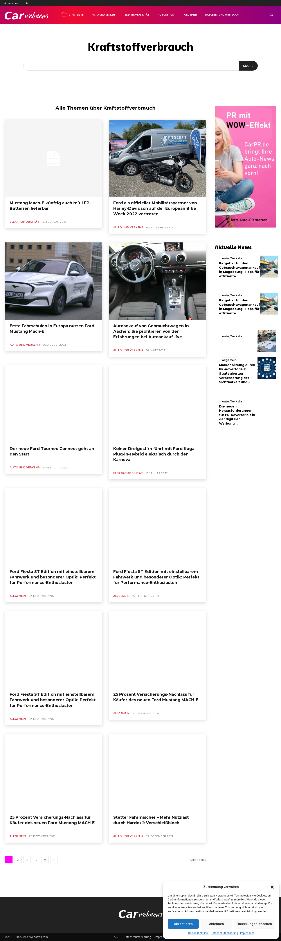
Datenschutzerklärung (224, 933)
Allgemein (18, 596)
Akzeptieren (183, 924)
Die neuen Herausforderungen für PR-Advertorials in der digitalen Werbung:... (237, 414)
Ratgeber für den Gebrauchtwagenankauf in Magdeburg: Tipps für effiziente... (239, 269)
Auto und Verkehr (104, 14)
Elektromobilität (137, 14)
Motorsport (167, 14)
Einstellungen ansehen (254, 924)
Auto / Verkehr (232, 258)
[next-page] (54, 859)
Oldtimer (190, 14)
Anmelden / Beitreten (17, 3)
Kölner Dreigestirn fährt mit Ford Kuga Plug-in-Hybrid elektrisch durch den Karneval (154, 454)
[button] (272, 887)
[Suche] (248, 66)
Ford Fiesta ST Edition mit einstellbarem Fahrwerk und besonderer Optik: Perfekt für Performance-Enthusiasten (53, 577)
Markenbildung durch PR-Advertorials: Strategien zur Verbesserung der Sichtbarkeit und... (237, 373)
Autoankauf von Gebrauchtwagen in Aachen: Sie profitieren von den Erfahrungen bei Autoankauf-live (151, 331)
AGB (116, 937)
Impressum (247, 933)
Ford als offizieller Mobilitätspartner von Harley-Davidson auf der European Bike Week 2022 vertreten (155, 208)
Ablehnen (216, 924)
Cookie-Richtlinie (198, 933)
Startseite (72, 14)
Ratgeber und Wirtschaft (223, 14)
